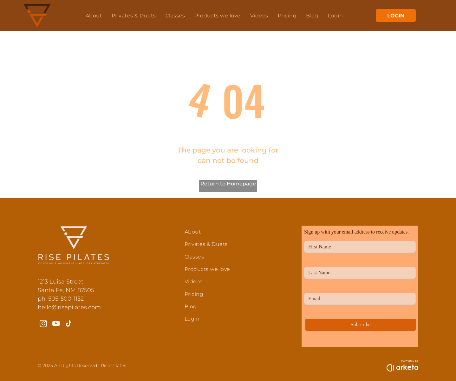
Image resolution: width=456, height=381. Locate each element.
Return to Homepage (228, 184)
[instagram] (43, 324)
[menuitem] (94, 15)
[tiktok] (68, 324)
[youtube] (56, 324)
